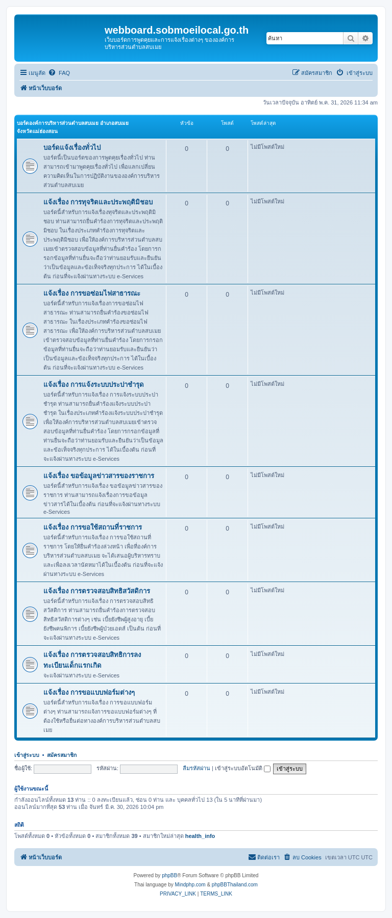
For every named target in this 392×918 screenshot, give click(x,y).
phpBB (169, 875)
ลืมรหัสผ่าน (196, 768)
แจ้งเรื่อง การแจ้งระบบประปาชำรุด (93, 384)
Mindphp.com (190, 884)
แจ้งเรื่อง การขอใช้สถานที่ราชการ (92, 527)
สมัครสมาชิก (62, 755)
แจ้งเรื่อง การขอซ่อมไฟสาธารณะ (91, 293)
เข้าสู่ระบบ (26, 755)
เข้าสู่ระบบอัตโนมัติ (243, 768)
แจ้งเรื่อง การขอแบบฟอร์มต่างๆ (89, 692)
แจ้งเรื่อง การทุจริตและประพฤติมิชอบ (98, 202)
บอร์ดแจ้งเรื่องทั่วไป (72, 147)
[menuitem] (59, 73)
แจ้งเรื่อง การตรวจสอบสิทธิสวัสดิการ (96, 591)
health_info (200, 836)
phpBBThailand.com (235, 884)
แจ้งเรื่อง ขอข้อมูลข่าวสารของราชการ (98, 476)
